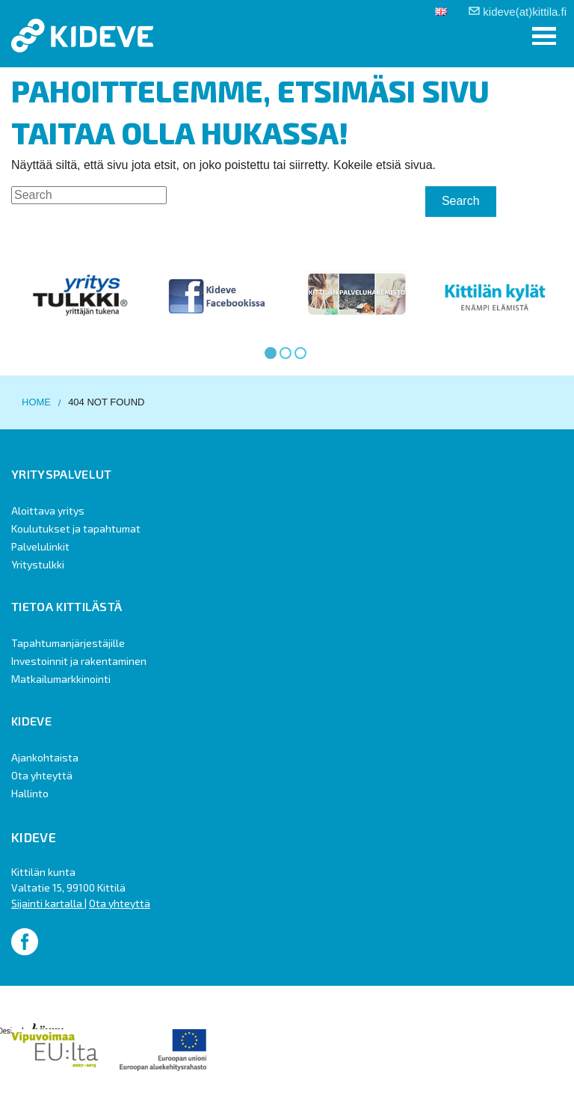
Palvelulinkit (40, 546)
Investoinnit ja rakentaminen (78, 660)
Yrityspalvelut (61, 474)
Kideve (31, 721)
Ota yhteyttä (41, 775)
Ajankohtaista (44, 757)
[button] (544, 36)
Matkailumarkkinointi (61, 678)
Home (36, 402)
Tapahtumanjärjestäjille (68, 643)
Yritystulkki (37, 564)
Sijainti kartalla (47, 903)
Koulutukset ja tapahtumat (76, 528)
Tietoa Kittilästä (66, 606)
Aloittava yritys (47, 510)
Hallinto (30, 793)
